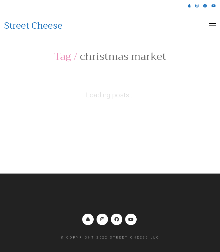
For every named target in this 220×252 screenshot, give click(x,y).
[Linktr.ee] (88, 219)
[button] (212, 26)
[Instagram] (102, 219)
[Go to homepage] (33, 26)
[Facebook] (116, 219)
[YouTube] (131, 219)
